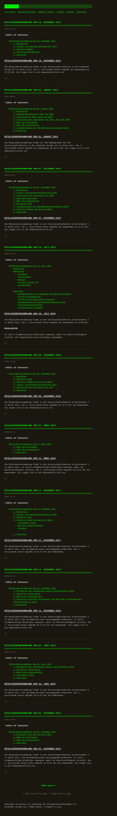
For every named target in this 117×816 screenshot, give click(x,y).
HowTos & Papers (46, 12)
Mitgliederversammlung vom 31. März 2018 (30, 425)
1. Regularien (20, 43)
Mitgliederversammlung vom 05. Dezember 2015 (32, 713)
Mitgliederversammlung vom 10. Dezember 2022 (32, 22)
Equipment (23, 274)
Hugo (45, 793)
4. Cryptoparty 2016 (23, 675)
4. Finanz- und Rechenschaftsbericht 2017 (35, 384)
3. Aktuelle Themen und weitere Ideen (32, 382)
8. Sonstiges (19, 130)
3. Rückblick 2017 (22, 517)
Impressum (81, 12)
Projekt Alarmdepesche (29, 297)
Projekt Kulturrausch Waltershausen (36, 299)
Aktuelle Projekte (27, 12)
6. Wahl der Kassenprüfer (26, 125)
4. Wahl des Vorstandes (25, 198)
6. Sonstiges (19, 390)
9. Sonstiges (19, 212)
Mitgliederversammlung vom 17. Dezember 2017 (32, 490)
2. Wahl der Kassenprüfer (26, 449)
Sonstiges (18, 291)
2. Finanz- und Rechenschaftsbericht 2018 (35, 193)
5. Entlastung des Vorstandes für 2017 (33, 387)
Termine (60, 12)
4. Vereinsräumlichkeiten (26, 52)
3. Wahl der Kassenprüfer (26, 740)
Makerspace (18, 271)
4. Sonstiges (19, 743)
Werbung (22, 279)
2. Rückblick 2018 (22, 379)
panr (69, 793)
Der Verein (10, 12)
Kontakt (70, 12)
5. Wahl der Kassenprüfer (26, 201)
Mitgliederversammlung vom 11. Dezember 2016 (32, 569)
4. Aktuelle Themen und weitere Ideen (32, 520)
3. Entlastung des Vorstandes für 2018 (33, 195)
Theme (54, 793)
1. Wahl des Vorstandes (25, 447)
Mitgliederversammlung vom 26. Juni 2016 (30, 645)
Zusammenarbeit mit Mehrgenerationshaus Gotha (42, 302)
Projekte (22, 528)
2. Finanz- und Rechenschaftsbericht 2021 (35, 46)
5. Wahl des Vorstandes (25, 122)
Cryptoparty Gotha (27, 522)
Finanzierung (24, 277)
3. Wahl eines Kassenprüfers (28, 596)
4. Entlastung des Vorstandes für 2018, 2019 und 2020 (41, 119)
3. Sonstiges (19, 452)
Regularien (18, 268)
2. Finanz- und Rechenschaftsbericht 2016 (35, 514)
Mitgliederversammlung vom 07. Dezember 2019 (32, 168)
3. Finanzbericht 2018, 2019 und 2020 (32, 117)
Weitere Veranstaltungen (30, 525)
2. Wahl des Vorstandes (25, 737)
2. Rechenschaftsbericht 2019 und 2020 (33, 114)
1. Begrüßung (19, 376)
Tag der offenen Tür (28, 282)
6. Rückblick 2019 (22, 204)
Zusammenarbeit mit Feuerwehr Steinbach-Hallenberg (44, 294)
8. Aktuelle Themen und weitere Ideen (32, 209)
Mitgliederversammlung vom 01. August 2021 (31, 90)
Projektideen (24, 285)
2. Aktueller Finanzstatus (27, 593)
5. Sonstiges (19, 55)
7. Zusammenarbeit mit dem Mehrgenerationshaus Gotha (41, 128)
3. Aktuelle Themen (23, 49)
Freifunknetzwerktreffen (30, 305)
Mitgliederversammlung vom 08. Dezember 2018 (32, 355)
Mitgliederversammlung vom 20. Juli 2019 (30, 247)
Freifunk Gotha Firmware (30, 307)
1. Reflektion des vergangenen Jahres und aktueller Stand (43, 591)
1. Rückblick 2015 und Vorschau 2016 (32, 734)
